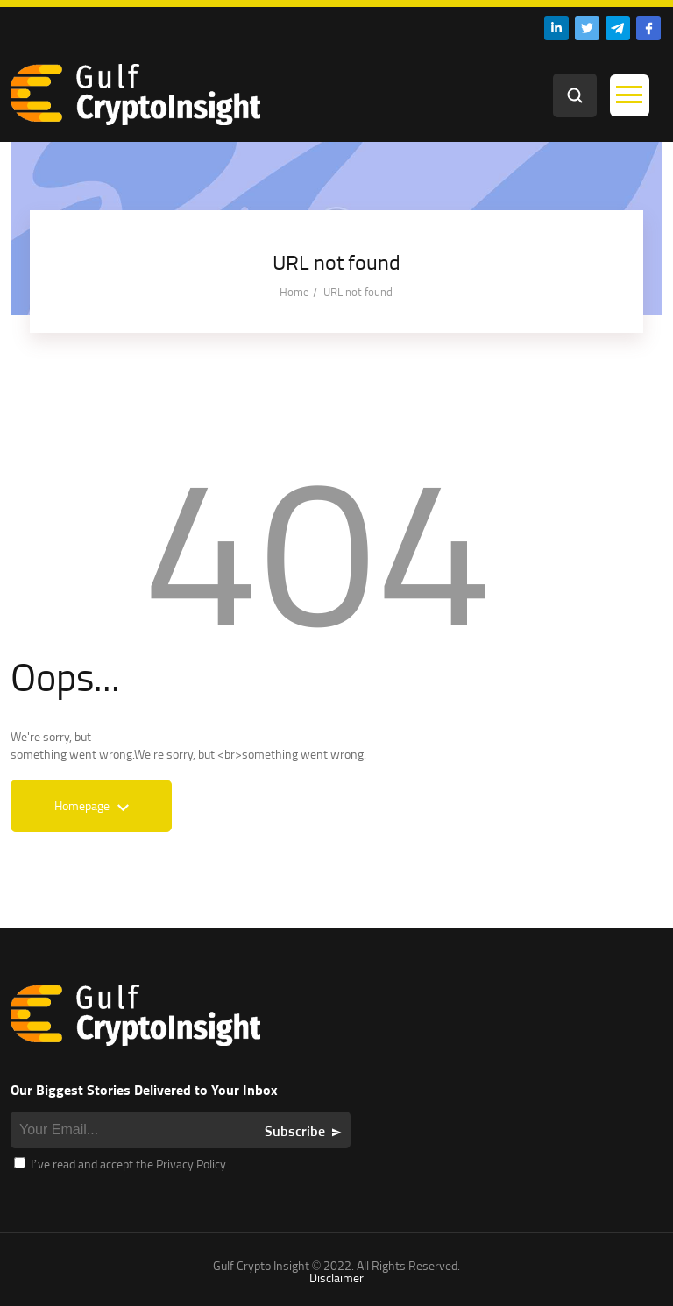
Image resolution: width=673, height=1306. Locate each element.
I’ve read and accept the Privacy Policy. (121, 1163)
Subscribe (295, 1130)
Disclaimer (336, 1277)
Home (294, 291)
